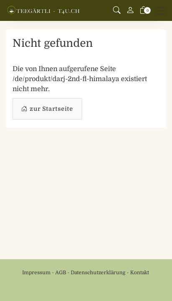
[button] (117, 10)
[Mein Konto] (130, 10)
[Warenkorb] (143, 10)
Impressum (36, 272)
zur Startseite (47, 109)
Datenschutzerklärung (98, 272)
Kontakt (139, 272)
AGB (60, 272)
